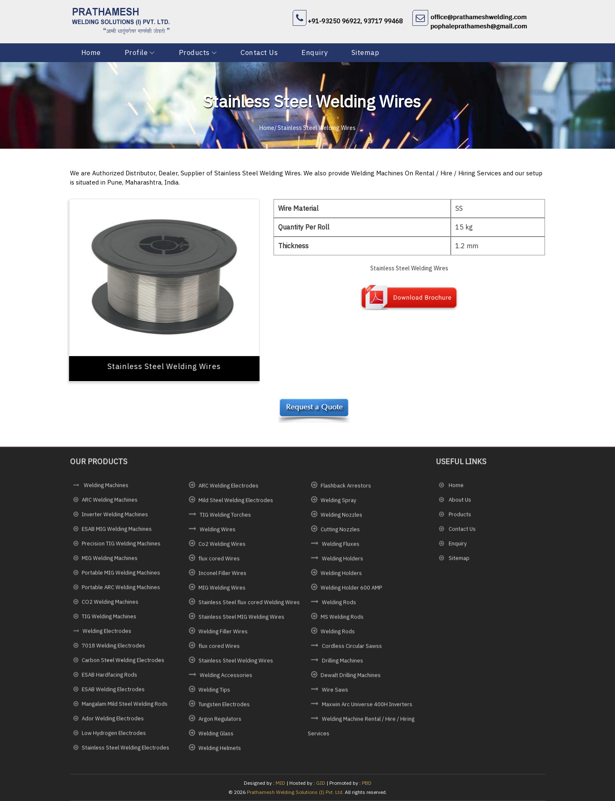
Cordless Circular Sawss (352, 648)
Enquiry (314, 52)
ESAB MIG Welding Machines (117, 532)
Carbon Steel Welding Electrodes (123, 663)
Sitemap (365, 52)
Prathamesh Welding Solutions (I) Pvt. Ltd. (295, 792)
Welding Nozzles (341, 517)
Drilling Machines (342, 663)
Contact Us (259, 52)
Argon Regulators (219, 721)
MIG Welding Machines (110, 561)
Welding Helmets (219, 750)
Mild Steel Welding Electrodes (235, 503)
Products (194, 52)
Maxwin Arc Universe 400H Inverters (367, 707)
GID (320, 783)
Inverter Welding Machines (115, 517)
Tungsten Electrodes (224, 707)
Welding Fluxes (340, 546)
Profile (136, 52)
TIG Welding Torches (225, 517)
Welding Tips (214, 692)
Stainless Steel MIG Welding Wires (241, 619)
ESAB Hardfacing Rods (109, 677)
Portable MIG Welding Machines (121, 575)
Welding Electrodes (107, 634)
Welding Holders (342, 561)
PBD (367, 783)
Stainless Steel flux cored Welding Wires (249, 605)
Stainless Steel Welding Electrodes (125, 750)
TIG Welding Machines (109, 619)
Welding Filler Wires (223, 634)
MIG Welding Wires (222, 590)
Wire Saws (335, 692)
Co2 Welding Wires (222, 546)
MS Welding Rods (342, 619)
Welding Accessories (226, 677)
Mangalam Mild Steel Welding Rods (125, 707)
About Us (459, 503)
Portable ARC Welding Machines (121, 590)
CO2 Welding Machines (110, 605)
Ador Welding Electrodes (113, 721)
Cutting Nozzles (340, 532)
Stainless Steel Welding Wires (235, 663)
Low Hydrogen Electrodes (114, 736)
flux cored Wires (219, 561)
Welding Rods (339, 605)
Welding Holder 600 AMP (351, 590)
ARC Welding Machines (110, 503)
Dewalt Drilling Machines (351, 677)
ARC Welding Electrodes (228, 488)
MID (279, 783)
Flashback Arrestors (346, 488)
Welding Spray (338, 503)
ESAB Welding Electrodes (113, 692)
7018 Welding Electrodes (113, 648)
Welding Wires (218, 532)
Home (91, 52)
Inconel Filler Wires (222, 575)
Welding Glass (215, 736)
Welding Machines (105, 488)
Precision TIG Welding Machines (121, 546)
